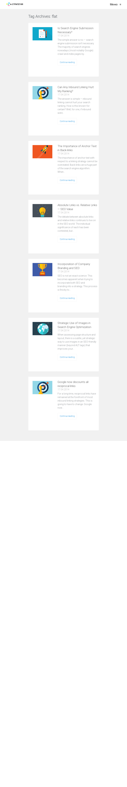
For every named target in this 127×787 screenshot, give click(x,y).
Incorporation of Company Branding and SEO (74, 266)
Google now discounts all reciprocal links (73, 384)
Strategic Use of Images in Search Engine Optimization (74, 325)
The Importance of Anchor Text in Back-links (77, 148)
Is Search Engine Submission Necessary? (75, 30)
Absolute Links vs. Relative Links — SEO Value (77, 207)
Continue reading (67, 62)
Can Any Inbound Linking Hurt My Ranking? (76, 89)
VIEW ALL (68, 18)
